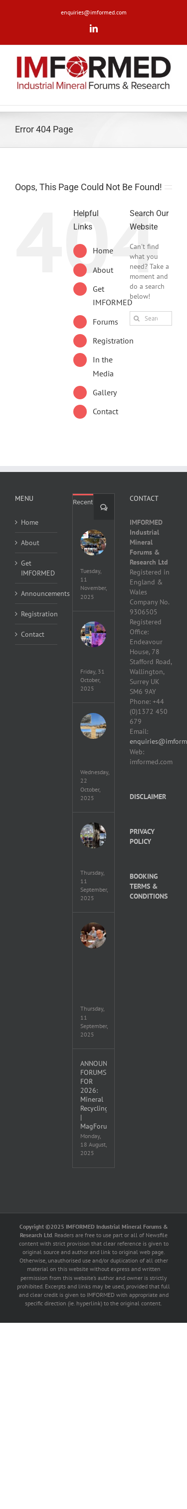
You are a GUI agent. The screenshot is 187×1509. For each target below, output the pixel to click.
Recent (83, 502)
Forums (105, 322)
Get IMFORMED (36, 568)
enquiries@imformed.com (94, 12)
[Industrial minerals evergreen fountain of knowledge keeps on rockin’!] (93, 935)
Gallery (105, 392)
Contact (105, 411)
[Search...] (151, 318)
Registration (113, 341)
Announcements (36, 593)
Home (103, 250)
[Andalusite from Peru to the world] (93, 726)
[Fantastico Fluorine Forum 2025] (93, 543)
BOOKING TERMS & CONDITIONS (149, 886)
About (103, 270)
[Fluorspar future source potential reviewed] (93, 835)
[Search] (137, 318)
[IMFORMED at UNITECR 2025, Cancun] (93, 634)
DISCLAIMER (148, 796)
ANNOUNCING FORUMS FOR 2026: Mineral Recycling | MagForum (93, 1095)
